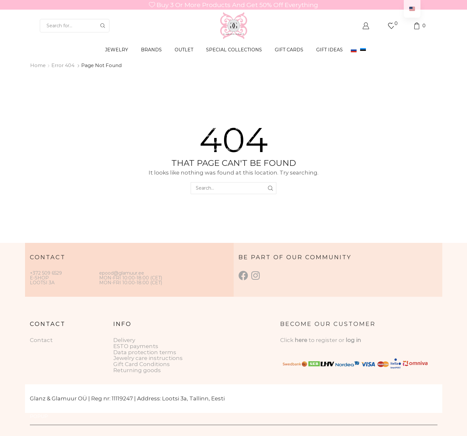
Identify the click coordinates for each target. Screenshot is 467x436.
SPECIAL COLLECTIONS (234, 50)
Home (38, 65)
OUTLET (184, 50)
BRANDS (151, 50)
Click (287, 340)
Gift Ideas (329, 50)
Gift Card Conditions (141, 364)
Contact (41, 340)
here (301, 340)
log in (353, 340)
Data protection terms (144, 352)
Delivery (124, 340)
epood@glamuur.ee (121, 273)
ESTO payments (135, 346)
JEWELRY (116, 50)
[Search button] (102, 25)
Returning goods (137, 370)
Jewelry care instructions (148, 358)
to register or (327, 340)
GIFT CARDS (289, 50)
